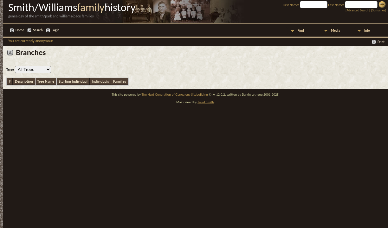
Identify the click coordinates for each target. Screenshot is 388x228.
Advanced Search (357, 10)
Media (335, 30)
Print (381, 42)
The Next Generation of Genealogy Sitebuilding (174, 94)
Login (55, 30)
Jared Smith (205, 102)
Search (37, 30)
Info (367, 30)
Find (301, 30)
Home (20, 30)
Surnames (378, 10)
